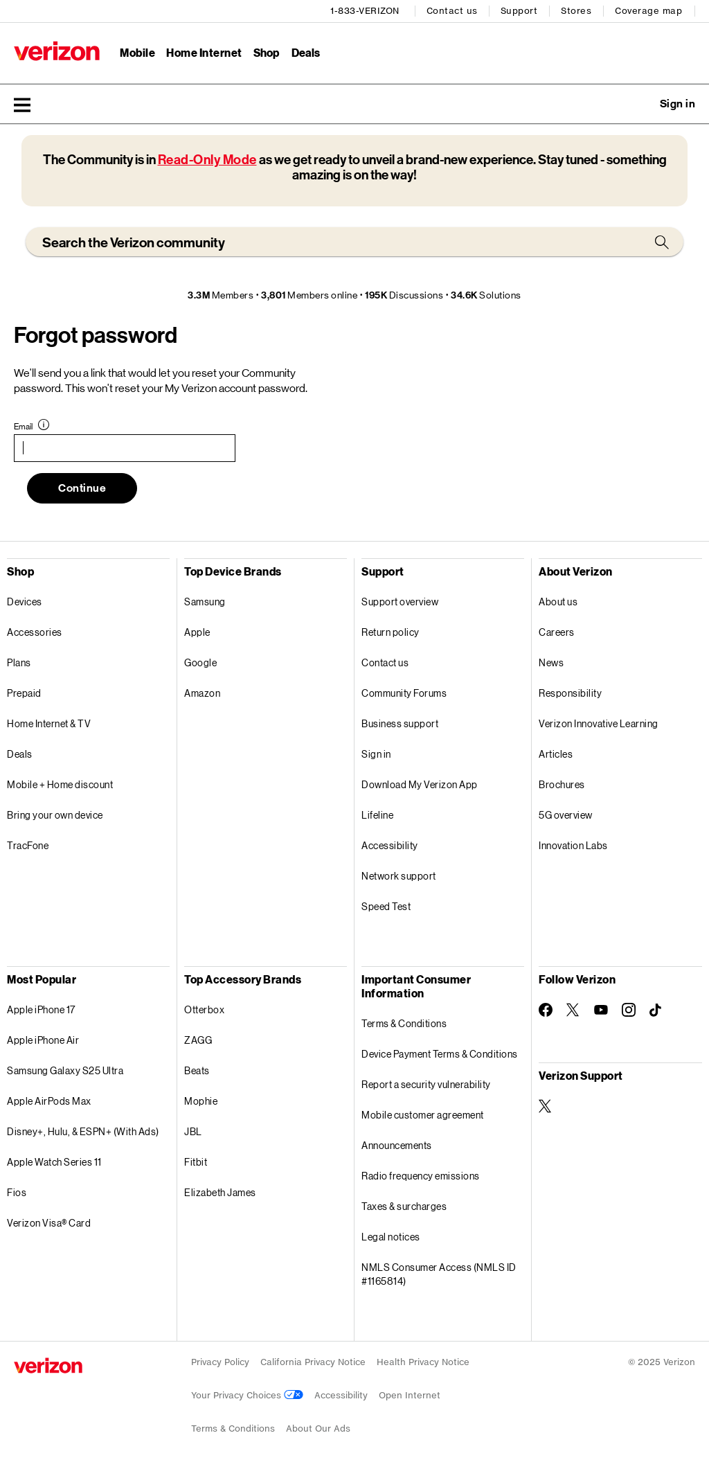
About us (558, 601)
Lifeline (377, 815)
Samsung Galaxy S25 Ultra (65, 1070)
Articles (556, 754)
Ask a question (640, 104)
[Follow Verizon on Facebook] (546, 1010)
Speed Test (386, 906)
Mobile (137, 52)
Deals (20, 754)
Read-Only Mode (207, 160)
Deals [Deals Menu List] (305, 52)
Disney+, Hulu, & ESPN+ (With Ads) (83, 1131)
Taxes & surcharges (404, 1206)
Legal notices (390, 1237)
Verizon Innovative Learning (598, 723)
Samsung (205, 601)
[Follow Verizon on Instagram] (629, 1010)
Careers (557, 632)
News (551, 662)
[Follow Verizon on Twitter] (573, 1010)
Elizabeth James (220, 1192)
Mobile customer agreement (422, 1115)
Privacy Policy (220, 1362)
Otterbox (204, 1009)
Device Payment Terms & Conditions (439, 1054)
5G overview (566, 815)
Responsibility (570, 693)
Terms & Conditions (404, 1023)
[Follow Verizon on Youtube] (601, 1010)
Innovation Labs (573, 845)
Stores (576, 11)
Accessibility (389, 845)
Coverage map (648, 11)
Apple (197, 632)
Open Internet (409, 1395)
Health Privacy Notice (423, 1362)
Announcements (396, 1145)
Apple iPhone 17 (41, 1009)
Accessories (34, 632)
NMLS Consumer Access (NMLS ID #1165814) (439, 1274)
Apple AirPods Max (49, 1101)
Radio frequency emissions (420, 1176)
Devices (24, 601)
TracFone (27, 845)
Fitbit (195, 1162)
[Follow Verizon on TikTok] (656, 1010)
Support (519, 11)
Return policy (390, 632)
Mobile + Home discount (60, 784)
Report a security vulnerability (426, 1084)
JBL (193, 1131)
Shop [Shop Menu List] (266, 52)
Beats (197, 1070)
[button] (22, 104)
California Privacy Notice (313, 1362)
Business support (399, 723)
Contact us (452, 11)
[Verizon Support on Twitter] (546, 1106)
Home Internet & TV (49, 723)
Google (200, 662)
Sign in (376, 754)
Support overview (399, 601)
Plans (19, 662)
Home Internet (204, 52)
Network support (398, 876)
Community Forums (404, 693)
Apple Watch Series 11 (54, 1162)
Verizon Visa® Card (49, 1223)
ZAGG (198, 1040)
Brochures (562, 784)
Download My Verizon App (419, 784)
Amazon (202, 693)
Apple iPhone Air (43, 1040)
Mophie (200, 1101)
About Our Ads (318, 1428)
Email (23, 426)
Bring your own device (55, 815)
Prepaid (24, 693)
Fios (16, 1192)
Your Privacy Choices (247, 1395)
